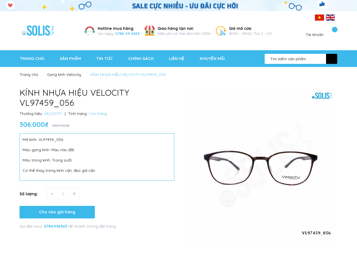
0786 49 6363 (127, 33)
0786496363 (56, 226)
